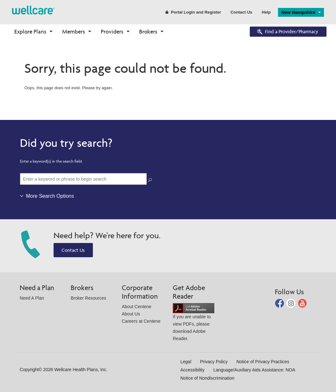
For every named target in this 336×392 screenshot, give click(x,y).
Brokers (148, 31)
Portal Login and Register (193, 12)
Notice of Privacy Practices (262, 361)
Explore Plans (30, 31)
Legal (185, 361)
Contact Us (241, 12)
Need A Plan (32, 298)
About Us (131, 313)
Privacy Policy (214, 361)
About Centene (136, 306)
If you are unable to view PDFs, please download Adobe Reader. (193, 323)
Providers (112, 31)
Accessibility (192, 369)
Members (73, 31)
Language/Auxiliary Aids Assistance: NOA (254, 369)
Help (266, 12)
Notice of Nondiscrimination (207, 378)
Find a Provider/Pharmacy (287, 32)
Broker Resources (88, 298)
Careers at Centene (141, 321)
